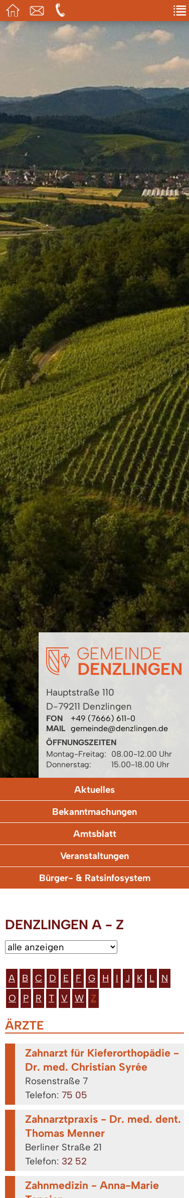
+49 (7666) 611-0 (103, 718)
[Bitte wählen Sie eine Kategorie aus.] (61, 947)
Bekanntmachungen (94, 811)
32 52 (74, 1161)
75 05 (74, 1095)
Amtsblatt (94, 833)
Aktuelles (94, 789)
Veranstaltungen (94, 856)
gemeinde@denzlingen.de (119, 728)
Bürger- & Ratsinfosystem (94, 878)
